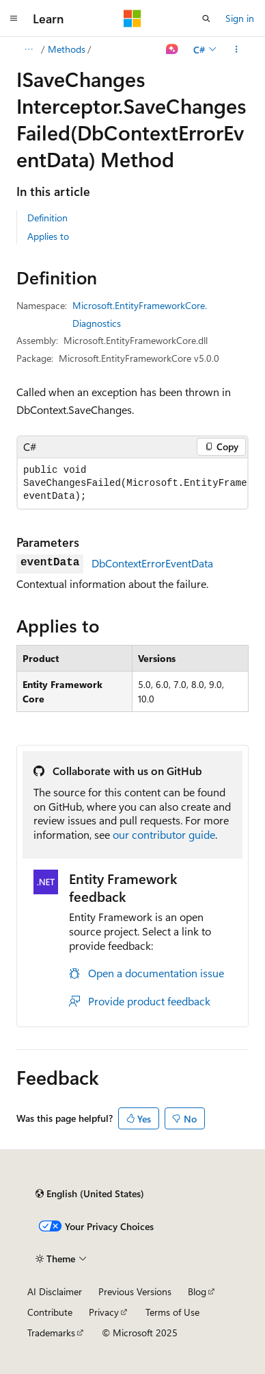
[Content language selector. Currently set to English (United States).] (89, 1194)
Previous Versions (134, 1291)
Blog (197, 1291)
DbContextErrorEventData (152, 563)
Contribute (49, 1311)
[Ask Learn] (172, 49)
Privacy (104, 1311)
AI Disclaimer (54, 1291)
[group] (132, 483)
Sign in (239, 18)
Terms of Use (172, 1311)
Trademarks (51, 1332)
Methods (66, 49)
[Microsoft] (132, 18)
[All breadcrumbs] (28, 49)
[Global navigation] (13, 18)
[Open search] (206, 18)
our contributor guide (164, 834)
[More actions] (237, 49)
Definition (47, 217)
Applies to (48, 236)
